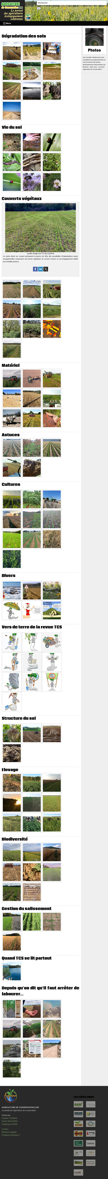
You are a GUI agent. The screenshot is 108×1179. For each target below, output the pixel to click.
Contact (5, 1129)
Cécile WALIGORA (10, 1121)
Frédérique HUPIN (9, 1124)
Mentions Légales (9, 1132)
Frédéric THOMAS (9, 1118)
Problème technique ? (11, 1135)
